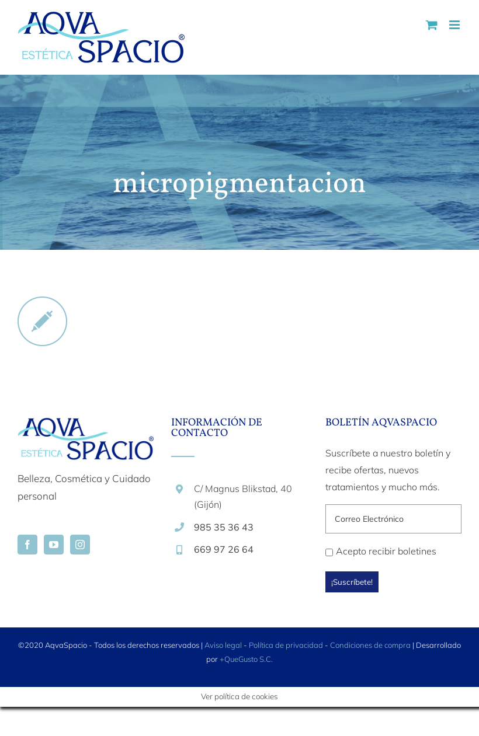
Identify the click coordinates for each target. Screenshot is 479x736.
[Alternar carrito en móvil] (432, 25)
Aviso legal (223, 645)
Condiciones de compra (370, 645)
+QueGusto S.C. (246, 659)
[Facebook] (27, 544)
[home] (86, 426)
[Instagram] (80, 544)
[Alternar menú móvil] (455, 25)
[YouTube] (54, 544)
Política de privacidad (286, 645)
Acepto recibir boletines (380, 551)
